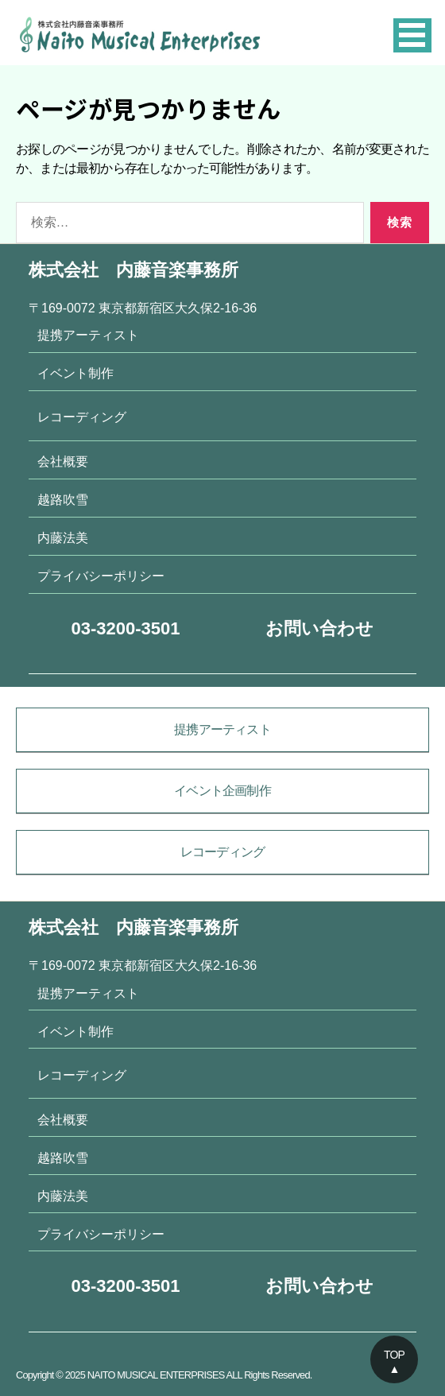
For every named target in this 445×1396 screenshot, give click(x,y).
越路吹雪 (62, 499)
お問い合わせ (319, 628)
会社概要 (62, 461)
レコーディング (81, 416)
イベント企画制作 (222, 790)
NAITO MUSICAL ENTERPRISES (156, 1375)
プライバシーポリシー (100, 575)
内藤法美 (62, 537)
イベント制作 (75, 373)
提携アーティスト (88, 335)
